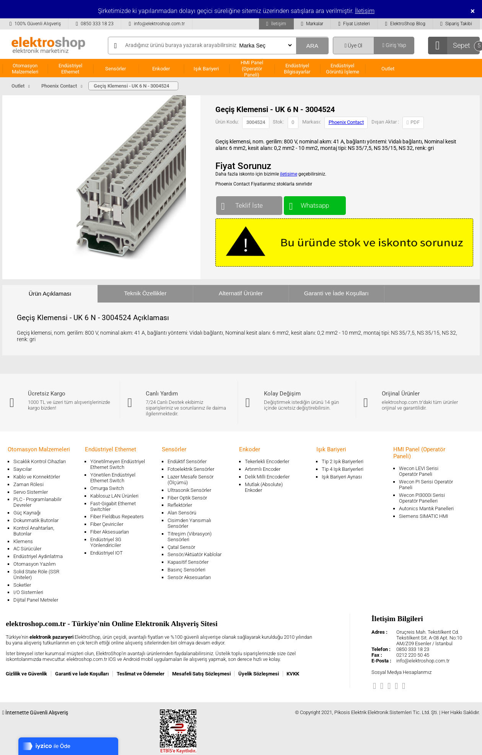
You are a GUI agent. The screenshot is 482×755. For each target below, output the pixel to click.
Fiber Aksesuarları (109, 532)
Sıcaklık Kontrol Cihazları (39, 461)
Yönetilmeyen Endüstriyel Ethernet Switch (117, 464)
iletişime (288, 174)
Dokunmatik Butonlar (36, 520)
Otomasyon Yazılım (34, 564)
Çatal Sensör (181, 547)
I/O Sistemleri (28, 592)
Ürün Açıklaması (50, 293)
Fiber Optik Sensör (187, 498)
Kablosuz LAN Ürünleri (114, 496)
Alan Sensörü (182, 513)
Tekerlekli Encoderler (267, 461)
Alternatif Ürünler (241, 293)
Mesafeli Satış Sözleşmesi (201, 674)
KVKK (293, 674)
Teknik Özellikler (145, 293)
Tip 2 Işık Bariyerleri (342, 461)
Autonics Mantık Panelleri (426, 508)
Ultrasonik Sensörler (189, 490)
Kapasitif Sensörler (188, 562)
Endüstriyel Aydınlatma (38, 556)
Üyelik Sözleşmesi (258, 674)
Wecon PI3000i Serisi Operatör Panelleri (422, 498)
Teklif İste (249, 203)
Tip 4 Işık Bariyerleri (342, 469)
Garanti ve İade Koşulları (336, 293)
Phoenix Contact (346, 122)
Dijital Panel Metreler (35, 600)
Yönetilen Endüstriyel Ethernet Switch (112, 477)
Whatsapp (314, 203)
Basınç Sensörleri (186, 570)
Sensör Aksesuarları (189, 577)
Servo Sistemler (30, 492)
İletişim (365, 11)
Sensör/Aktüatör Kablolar (194, 554)
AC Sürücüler (27, 549)
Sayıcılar (22, 469)
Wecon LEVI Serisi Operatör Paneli (418, 471)
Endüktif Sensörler (187, 461)
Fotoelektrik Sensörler (191, 469)
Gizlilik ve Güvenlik (26, 674)
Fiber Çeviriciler (106, 524)
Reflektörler (180, 505)
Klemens (23, 541)
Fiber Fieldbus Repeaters (117, 516)
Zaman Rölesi (28, 484)
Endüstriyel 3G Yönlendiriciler (105, 542)
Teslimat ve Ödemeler (140, 674)
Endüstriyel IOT (106, 553)
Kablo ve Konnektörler (36, 477)
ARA (312, 45)
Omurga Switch (107, 488)
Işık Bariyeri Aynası (342, 477)
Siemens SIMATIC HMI (423, 516)
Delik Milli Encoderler (267, 477)
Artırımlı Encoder (262, 469)
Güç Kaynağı (27, 513)
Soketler (22, 585)
